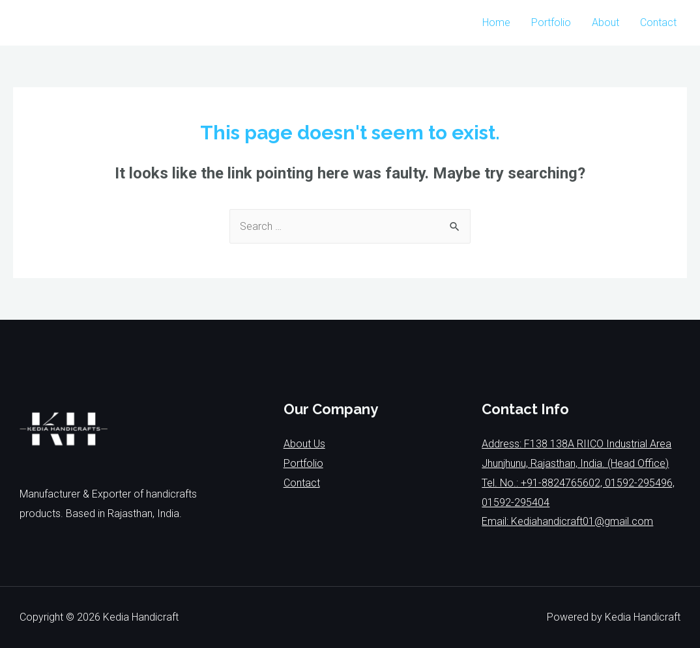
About (605, 22)
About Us (304, 444)
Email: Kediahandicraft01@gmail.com (567, 521)
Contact (658, 22)
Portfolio (551, 22)
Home (496, 22)
